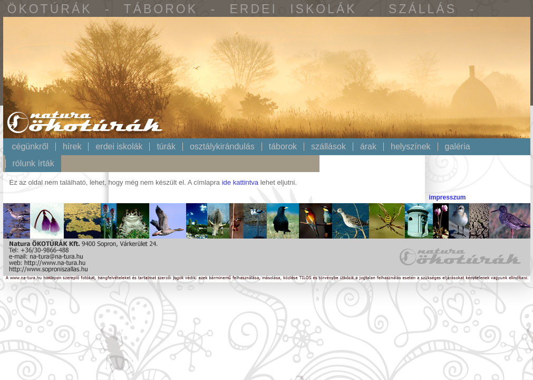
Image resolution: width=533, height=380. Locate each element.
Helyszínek (411, 146)
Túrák (166, 146)
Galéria (457, 146)
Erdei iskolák (118, 146)
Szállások (328, 146)
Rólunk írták (33, 163)
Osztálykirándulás (222, 146)
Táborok (283, 146)
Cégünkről (30, 146)
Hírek (72, 146)
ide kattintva (240, 182)
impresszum (447, 197)
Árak (368, 146)
